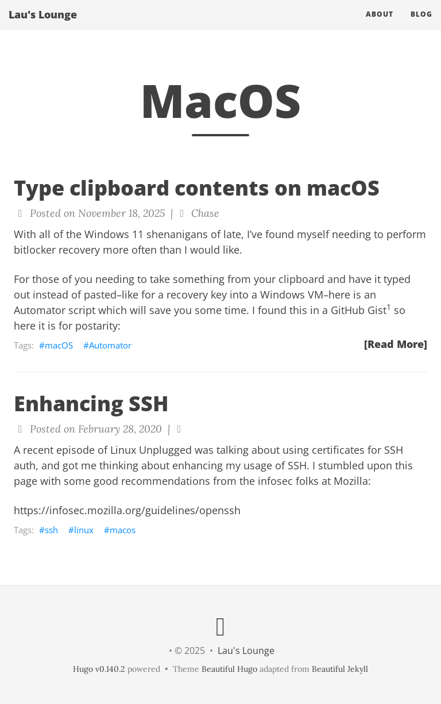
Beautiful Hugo (229, 669)
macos (123, 529)
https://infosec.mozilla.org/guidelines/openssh (127, 510)
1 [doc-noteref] (388, 307)
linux (84, 529)
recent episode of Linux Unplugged (107, 450)
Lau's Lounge (43, 26)
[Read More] (395, 344)
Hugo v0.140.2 (99, 669)
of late (226, 234)
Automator (110, 345)
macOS (59, 345)
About (379, 25)
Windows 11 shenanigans (146, 234)
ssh (51, 529)
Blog (421, 25)
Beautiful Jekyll (340, 669)
